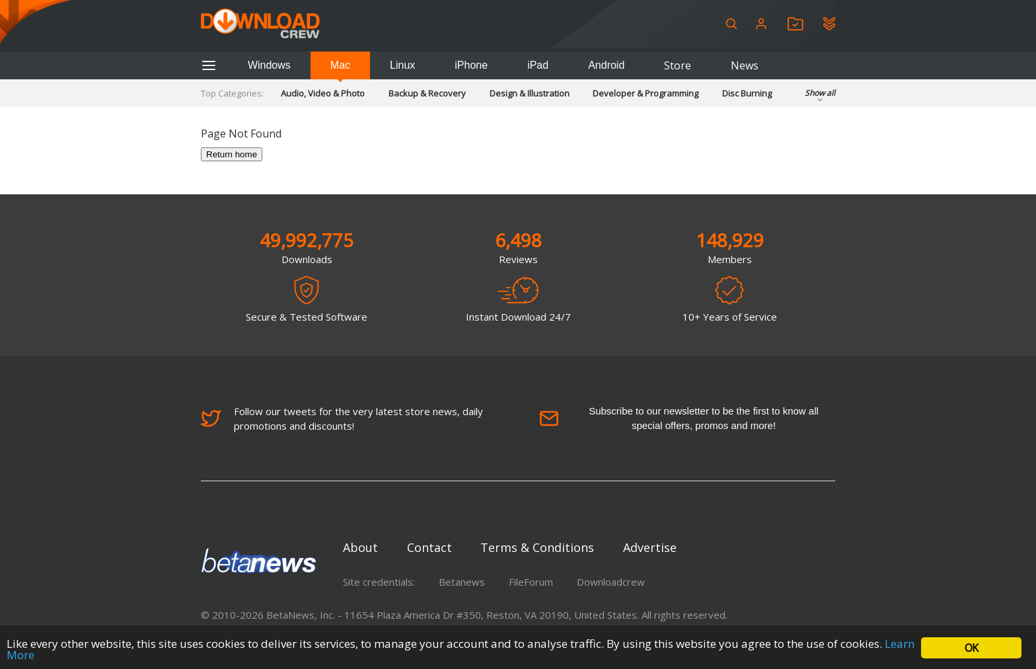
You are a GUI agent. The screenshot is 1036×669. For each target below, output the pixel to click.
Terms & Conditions (537, 547)
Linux (402, 65)
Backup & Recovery (427, 93)
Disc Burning (747, 93)
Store (677, 65)
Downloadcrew (611, 581)
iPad (537, 65)
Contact (429, 547)
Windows (269, 65)
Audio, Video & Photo (323, 93)
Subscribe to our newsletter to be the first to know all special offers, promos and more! (679, 418)
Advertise (650, 547)
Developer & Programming (645, 93)
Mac (340, 65)
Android (606, 65)
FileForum (531, 581)
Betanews (462, 581)
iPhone (471, 65)
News (744, 65)
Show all (820, 96)
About (360, 547)
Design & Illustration (530, 93)
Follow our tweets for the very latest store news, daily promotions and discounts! (342, 418)
